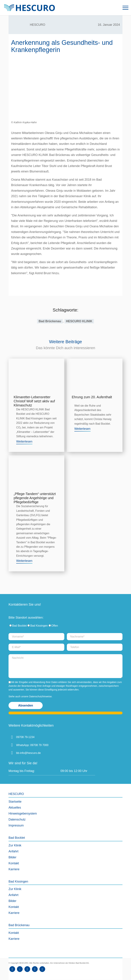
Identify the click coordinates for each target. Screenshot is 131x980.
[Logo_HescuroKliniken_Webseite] (29, 7)
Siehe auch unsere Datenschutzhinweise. (30, 696)
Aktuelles (15, 807)
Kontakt (14, 863)
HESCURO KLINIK (79, 321)
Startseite (15, 801)
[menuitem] (123, 7)
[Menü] (123, 7)
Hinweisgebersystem (23, 813)
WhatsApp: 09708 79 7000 (32, 745)
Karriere (14, 869)
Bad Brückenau (50, 321)
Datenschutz (17, 819)
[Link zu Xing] (35, 969)
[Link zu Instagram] (27, 969)
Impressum (16, 825)
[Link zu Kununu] (42, 969)
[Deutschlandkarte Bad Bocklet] (111, 749)
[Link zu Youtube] (20, 969)
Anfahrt (13, 851)
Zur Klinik (15, 845)
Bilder (12, 857)
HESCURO (37, 24)
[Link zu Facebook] (12, 969)
